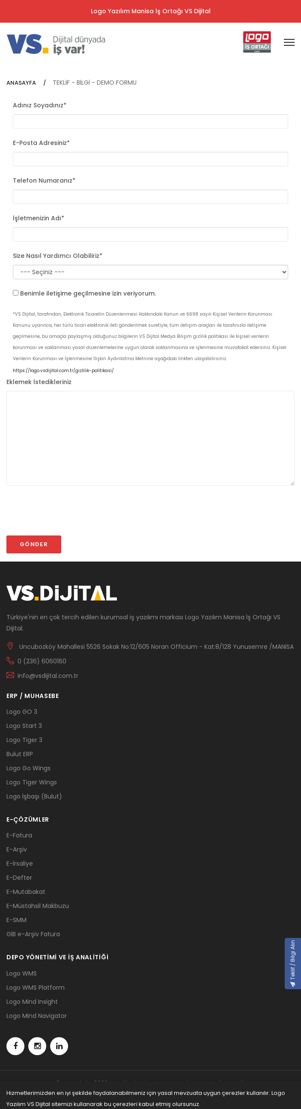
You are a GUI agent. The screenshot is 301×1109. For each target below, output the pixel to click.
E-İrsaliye (19, 863)
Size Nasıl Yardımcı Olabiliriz (57, 255)
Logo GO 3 (21, 711)
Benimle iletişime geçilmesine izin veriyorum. (88, 293)
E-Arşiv (16, 849)
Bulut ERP (19, 754)
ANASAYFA (21, 83)
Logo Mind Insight (32, 1001)
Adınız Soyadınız (39, 105)
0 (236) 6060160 (42, 661)
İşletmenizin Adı (38, 218)
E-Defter (19, 877)
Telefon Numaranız (44, 180)
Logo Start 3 (24, 726)
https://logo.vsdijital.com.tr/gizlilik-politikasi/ (63, 370)
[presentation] (71, 514)
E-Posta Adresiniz (41, 143)
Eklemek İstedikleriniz (39, 382)
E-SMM (16, 920)
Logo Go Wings (28, 768)
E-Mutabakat (25, 891)
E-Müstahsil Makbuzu (37, 906)
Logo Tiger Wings (31, 782)
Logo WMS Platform (35, 987)
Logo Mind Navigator (36, 1015)
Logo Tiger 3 (24, 740)
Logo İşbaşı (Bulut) (34, 796)
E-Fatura (19, 835)
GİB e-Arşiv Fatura (33, 934)
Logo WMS (21, 973)
